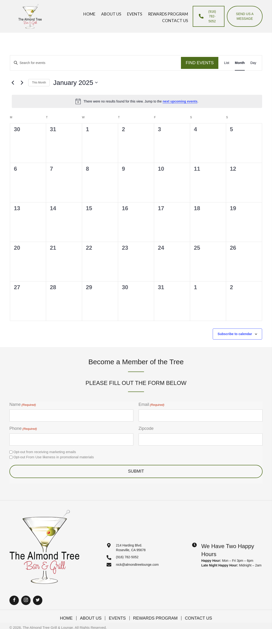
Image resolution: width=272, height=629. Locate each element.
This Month (39, 82)
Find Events (200, 62)
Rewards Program (155, 618)
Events (117, 618)
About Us (91, 618)
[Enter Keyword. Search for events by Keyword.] (95, 62)
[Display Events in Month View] (240, 62)
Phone (23, 428)
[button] (14, 600)
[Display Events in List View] (226, 62)
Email (151, 404)
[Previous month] (13, 82)
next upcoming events (180, 101)
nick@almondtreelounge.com (137, 564)
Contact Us (198, 618)
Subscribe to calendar (235, 334)
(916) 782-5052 (127, 557)
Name (22, 404)
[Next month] (22, 82)
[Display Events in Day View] (253, 62)
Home (66, 618)
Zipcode (146, 428)
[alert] (137, 101)
